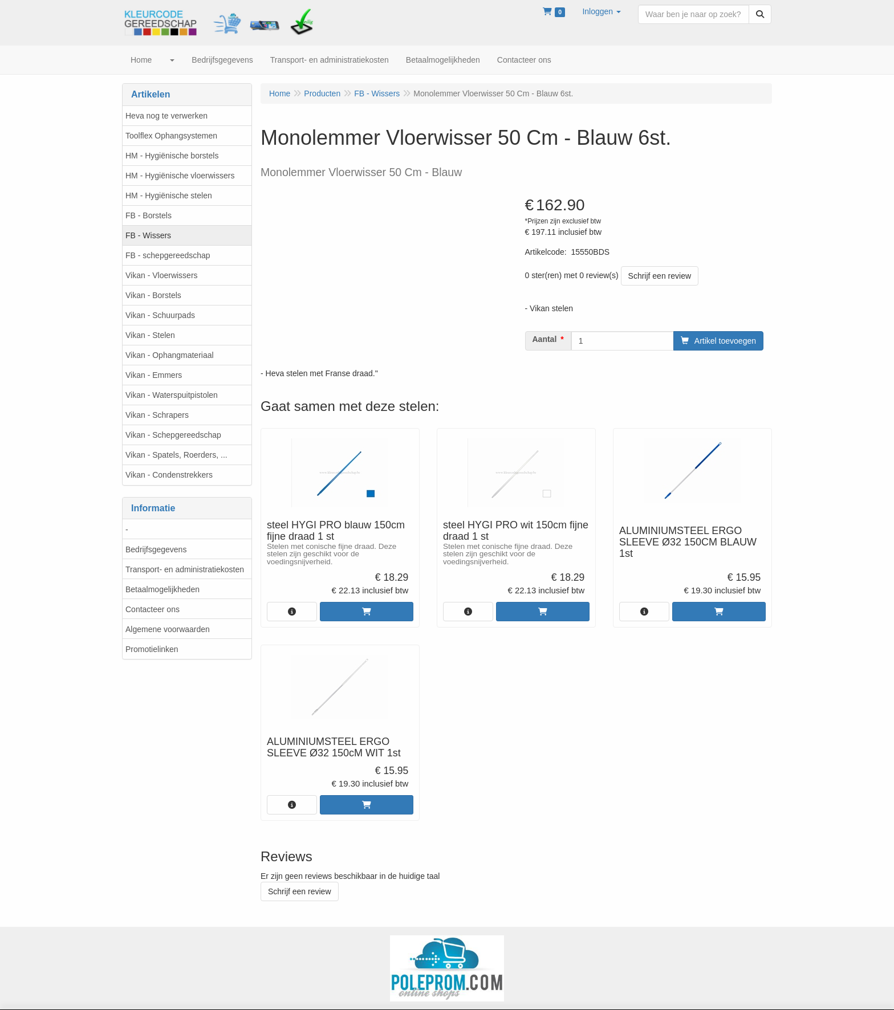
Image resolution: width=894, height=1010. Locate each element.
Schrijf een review (660, 275)
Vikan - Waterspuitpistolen (171, 395)
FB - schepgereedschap (167, 255)
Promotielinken (151, 649)
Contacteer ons (152, 609)
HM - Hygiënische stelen (168, 195)
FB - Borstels (148, 215)
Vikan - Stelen (150, 335)
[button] (601, 11)
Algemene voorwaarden (167, 629)
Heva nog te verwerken (166, 115)
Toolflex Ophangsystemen (171, 135)
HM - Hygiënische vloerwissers (179, 175)
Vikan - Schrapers (157, 415)
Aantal (545, 339)
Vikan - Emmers (153, 375)
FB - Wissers (148, 235)
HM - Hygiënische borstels (171, 155)
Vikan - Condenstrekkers (169, 474)
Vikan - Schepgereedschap (173, 434)
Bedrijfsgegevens (155, 549)
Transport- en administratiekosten (184, 569)
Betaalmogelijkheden (162, 589)
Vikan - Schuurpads (160, 315)
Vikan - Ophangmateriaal (169, 355)
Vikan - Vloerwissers (161, 275)
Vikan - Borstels (153, 295)
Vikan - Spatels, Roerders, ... (176, 454)
